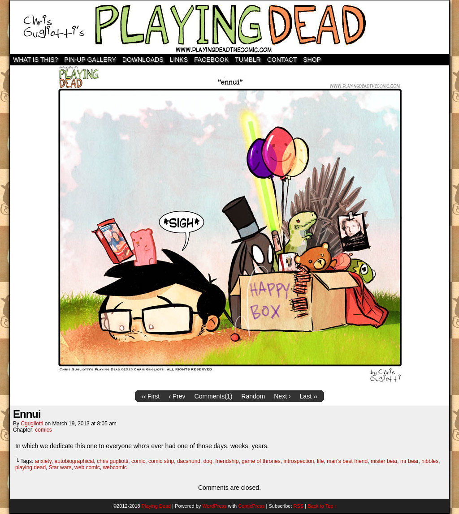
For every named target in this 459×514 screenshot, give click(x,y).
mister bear (384, 461)
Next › (282, 396)
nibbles (429, 461)
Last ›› (309, 396)
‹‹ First (151, 396)
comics (43, 430)
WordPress (214, 506)
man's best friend (347, 461)
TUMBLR (248, 59)
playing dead (30, 467)
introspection (298, 461)
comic (138, 461)
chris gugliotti (112, 461)
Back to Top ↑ (322, 506)
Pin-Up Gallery (90, 59)
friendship (226, 461)
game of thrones (261, 461)
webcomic (114, 467)
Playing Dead (229, 27)
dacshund (188, 461)
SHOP (312, 59)
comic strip (161, 461)
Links (179, 59)
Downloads (143, 59)
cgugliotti (32, 423)
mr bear (409, 461)
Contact (282, 59)
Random (253, 396)
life (320, 461)
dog (208, 461)
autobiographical (74, 461)
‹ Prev (177, 396)
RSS (299, 506)
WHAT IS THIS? (35, 59)
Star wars (60, 467)
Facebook (211, 59)
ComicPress (251, 506)
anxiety (43, 461)
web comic (87, 467)
